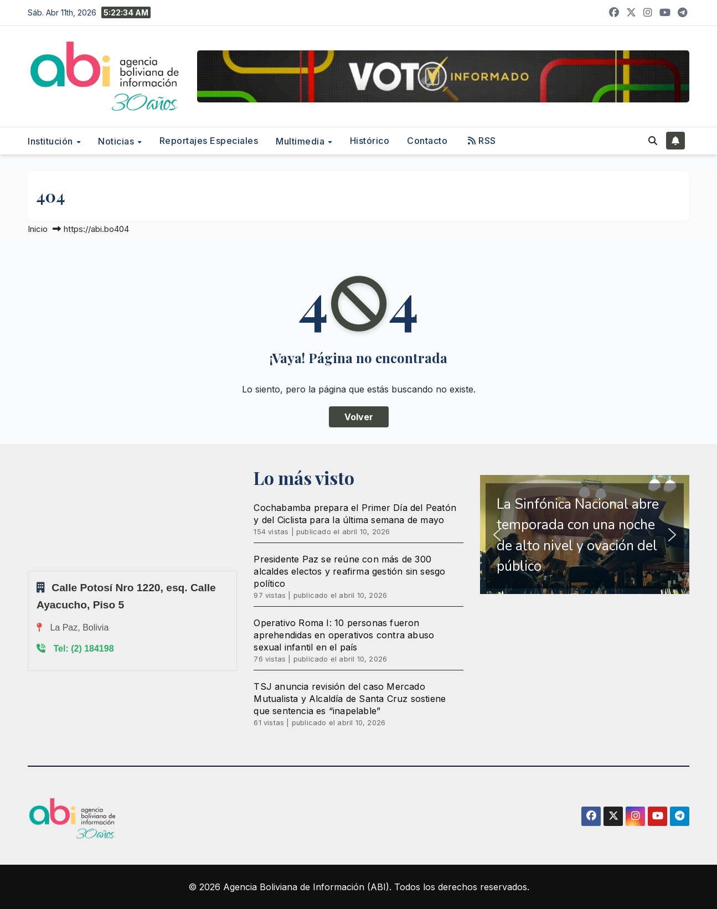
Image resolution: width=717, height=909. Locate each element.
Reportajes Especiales (209, 140)
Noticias (117, 141)
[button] (652, 140)
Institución (51, 141)
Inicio (38, 229)
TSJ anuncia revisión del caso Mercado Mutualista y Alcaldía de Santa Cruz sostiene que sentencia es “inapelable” (350, 698)
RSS (482, 140)
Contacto (427, 140)
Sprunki (29, 570)
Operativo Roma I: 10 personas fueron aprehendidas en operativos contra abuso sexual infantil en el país (344, 635)
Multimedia (301, 141)
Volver (358, 416)
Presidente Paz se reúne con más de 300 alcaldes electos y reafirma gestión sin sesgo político (349, 571)
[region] (584, 534)
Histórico (370, 140)
